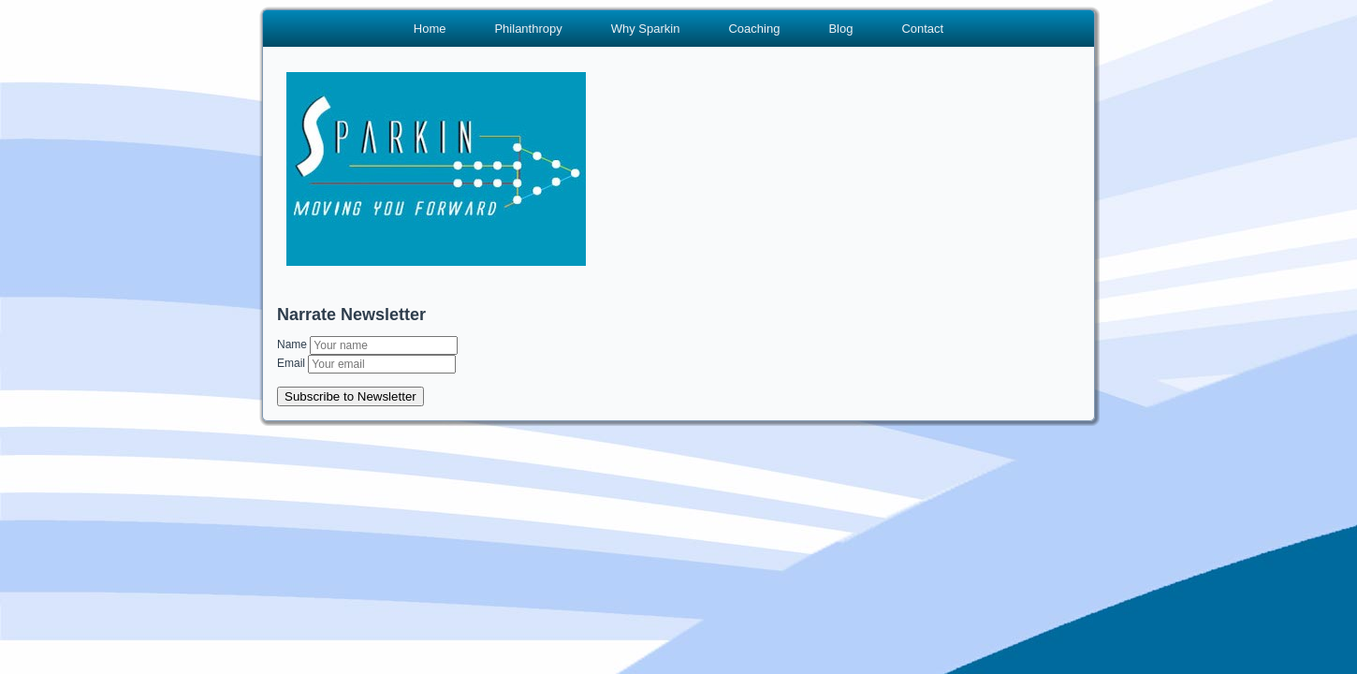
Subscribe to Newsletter (350, 396)
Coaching (754, 29)
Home (430, 29)
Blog (840, 29)
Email (292, 363)
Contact (922, 29)
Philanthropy (528, 29)
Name (293, 344)
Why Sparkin (645, 29)
